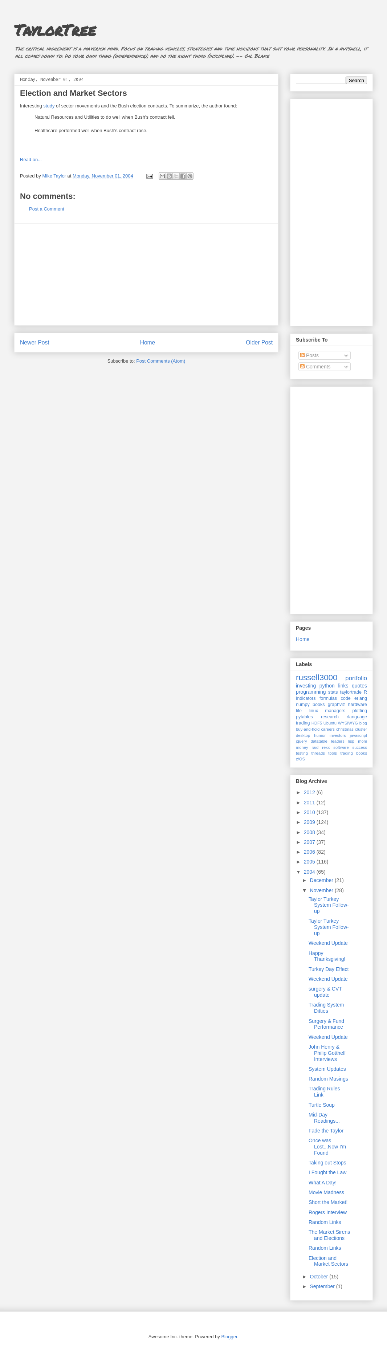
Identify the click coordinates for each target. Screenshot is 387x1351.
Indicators (306, 698)
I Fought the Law (327, 1172)
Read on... (31, 159)
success (360, 747)
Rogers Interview (328, 1212)
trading (303, 723)
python (327, 686)
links (343, 686)
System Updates (327, 1069)
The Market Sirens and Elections (329, 1235)
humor (320, 735)
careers (328, 729)
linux (313, 710)
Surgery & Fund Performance (326, 1024)
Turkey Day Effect (329, 969)
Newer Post (34, 342)
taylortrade (351, 692)
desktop (303, 735)
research (330, 716)
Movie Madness (326, 1192)
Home (147, 342)
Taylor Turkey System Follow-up (329, 905)
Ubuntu (330, 723)
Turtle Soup (322, 1105)
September (323, 1286)
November (322, 890)
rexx (326, 747)
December (322, 880)
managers (335, 710)
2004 (310, 872)
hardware (357, 704)
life (299, 710)
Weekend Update (328, 943)
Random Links (325, 1222)
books (319, 704)
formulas (328, 698)
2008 (310, 832)
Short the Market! (328, 1202)
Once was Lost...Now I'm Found (327, 1147)
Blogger (229, 1336)
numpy (303, 704)
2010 (310, 812)
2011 (310, 802)
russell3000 (317, 677)
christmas (345, 729)
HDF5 (316, 723)
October (319, 1276)
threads (318, 753)
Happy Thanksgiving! (327, 956)
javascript (358, 735)
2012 (310, 792)
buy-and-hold (307, 729)
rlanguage (357, 716)
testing (302, 753)
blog (363, 723)
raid (315, 747)
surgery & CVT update (325, 992)
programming (311, 692)
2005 (310, 862)
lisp (351, 741)
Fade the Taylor (326, 1131)
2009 (310, 822)
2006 (310, 852)
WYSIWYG (348, 723)
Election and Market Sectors (73, 93)
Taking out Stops (327, 1163)
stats (333, 692)
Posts (309, 355)
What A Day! (323, 1182)
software (341, 747)
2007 (310, 842)
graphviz (336, 704)
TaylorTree (55, 30)
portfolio (356, 678)
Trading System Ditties (326, 1008)
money (302, 747)
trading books (353, 753)
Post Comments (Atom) (160, 361)
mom (362, 741)
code (345, 698)
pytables (304, 716)
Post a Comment (46, 209)
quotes (359, 686)
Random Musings (328, 1079)
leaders (338, 741)
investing (306, 686)
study (48, 106)
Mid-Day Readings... (324, 1118)
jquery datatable (311, 741)
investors (338, 735)
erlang (360, 698)
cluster (361, 729)
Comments (315, 367)
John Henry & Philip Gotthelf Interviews (327, 1053)
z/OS (300, 759)
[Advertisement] (146, 274)
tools (332, 753)
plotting (359, 710)
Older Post (259, 342)
